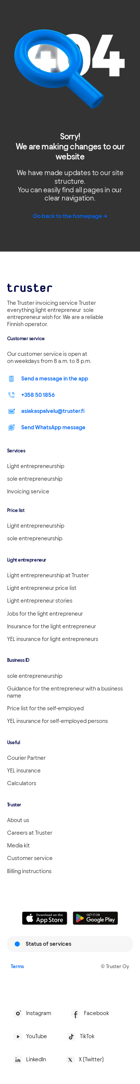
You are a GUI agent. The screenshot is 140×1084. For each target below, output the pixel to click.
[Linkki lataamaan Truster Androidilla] (95, 918)
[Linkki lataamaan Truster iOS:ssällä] (44, 918)
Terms (17, 966)
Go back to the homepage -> (70, 216)
